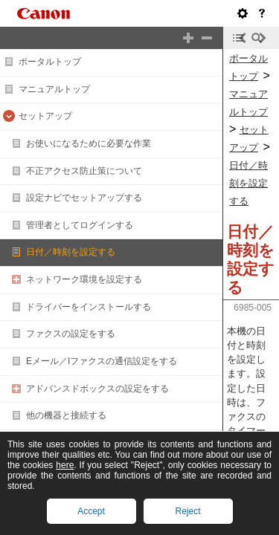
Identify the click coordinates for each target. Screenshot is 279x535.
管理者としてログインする (79, 225)
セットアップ (45, 116)
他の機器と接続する (66, 415)
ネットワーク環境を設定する (84, 279)
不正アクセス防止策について (84, 171)
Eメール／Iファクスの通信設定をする (101, 361)
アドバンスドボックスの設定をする (97, 388)
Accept (91, 511)
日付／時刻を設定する (70, 252)
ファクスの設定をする (70, 333)
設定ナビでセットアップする (84, 197)
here (65, 465)
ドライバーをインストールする (88, 307)
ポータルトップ (50, 61)
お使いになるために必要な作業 (88, 143)
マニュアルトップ (54, 89)
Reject (187, 511)
